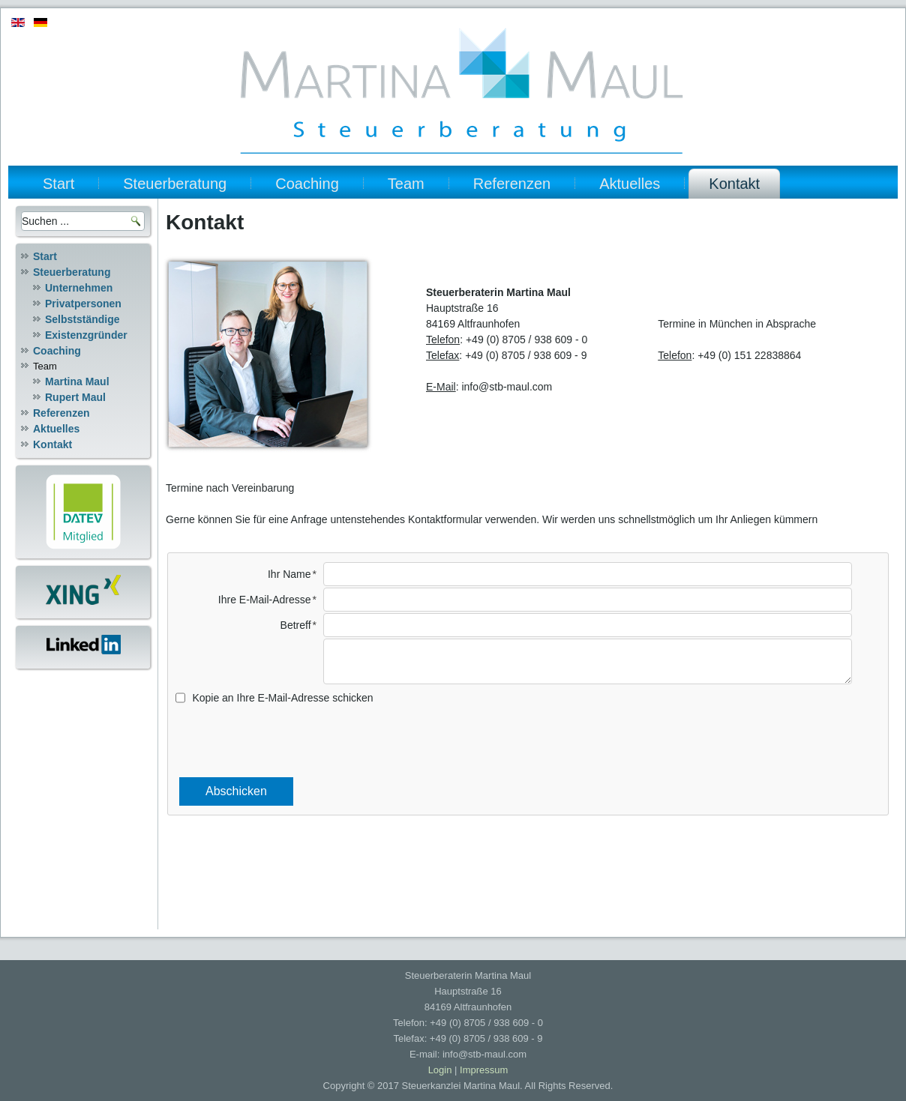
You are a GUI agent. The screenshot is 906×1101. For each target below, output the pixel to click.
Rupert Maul (75, 397)
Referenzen (511, 183)
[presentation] (528, 740)
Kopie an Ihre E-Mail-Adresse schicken (282, 698)
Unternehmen (78, 288)
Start (58, 183)
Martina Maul (77, 381)
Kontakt (734, 183)
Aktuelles (629, 183)
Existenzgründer (86, 335)
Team (406, 183)
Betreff (295, 625)
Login (440, 1070)
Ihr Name (289, 574)
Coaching (307, 183)
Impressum (484, 1070)
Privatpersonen (83, 304)
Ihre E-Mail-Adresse (264, 600)
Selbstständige (82, 319)
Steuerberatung (174, 183)
